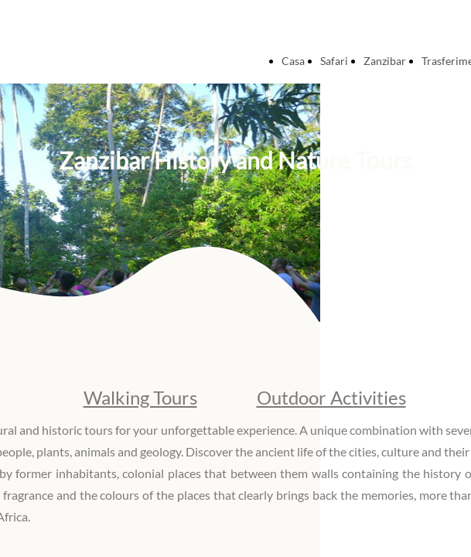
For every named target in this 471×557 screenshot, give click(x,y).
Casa (293, 60)
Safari (334, 60)
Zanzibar (384, 60)
